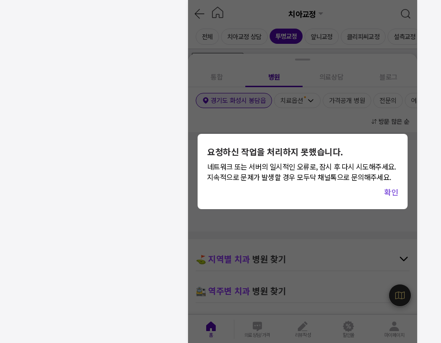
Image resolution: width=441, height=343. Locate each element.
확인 (391, 192)
